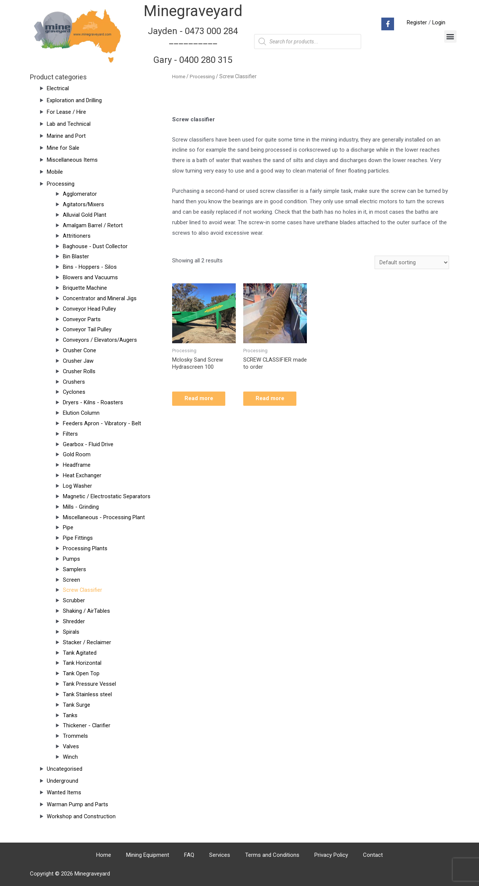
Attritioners (77, 235)
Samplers (74, 569)
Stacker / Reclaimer (87, 642)
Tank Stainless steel (87, 694)
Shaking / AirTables (86, 611)
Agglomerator (80, 194)
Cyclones (74, 392)
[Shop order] (412, 263)
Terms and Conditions (272, 855)
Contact (373, 855)
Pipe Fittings (78, 538)
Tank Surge (76, 704)
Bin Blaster (76, 256)
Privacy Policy (331, 855)
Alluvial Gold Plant (84, 214)
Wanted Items (64, 792)
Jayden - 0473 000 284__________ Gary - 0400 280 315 (193, 45)
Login (438, 22)
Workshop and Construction (81, 816)
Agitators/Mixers (83, 204)
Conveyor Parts (82, 319)
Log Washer (77, 485)
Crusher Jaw (78, 360)
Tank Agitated (80, 652)
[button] (450, 36)
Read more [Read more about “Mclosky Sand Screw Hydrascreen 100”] (201, 399)
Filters (70, 433)
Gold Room (77, 454)
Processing (60, 183)
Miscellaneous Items (72, 159)
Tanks (70, 715)
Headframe (77, 465)
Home (179, 76)
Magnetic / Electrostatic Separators (106, 496)
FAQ (189, 855)
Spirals (71, 631)
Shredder (74, 621)
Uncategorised (64, 768)
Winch (70, 756)
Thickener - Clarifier (87, 725)
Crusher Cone (80, 350)
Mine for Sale (63, 147)
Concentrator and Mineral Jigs (100, 298)
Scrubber (74, 600)
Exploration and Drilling (74, 100)
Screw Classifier (83, 590)
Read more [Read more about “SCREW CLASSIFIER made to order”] (272, 399)
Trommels (75, 736)
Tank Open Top (81, 673)
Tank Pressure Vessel (89, 684)
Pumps (71, 558)
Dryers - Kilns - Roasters (93, 402)
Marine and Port (66, 136)
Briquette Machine (85, 287)
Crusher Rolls (79, 371)
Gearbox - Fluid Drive (88, 444)
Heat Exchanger (82, 475)
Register (416, 22)
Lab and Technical (69, 124)
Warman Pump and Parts (77, 804)
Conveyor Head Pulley (89, 308)
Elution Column (81, 412)
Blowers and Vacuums (90, 277)
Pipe (68, 527)
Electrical (58, 88)
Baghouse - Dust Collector (95, 246)
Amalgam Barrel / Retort (93, 225)
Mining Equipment (147, 855)
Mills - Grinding (81, 506)
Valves (71, 746)
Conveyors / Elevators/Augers (100, 340)
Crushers (74, 381)
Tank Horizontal (82, 663)
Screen (71, 579)
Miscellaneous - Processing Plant (104, 517)
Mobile (55, 171)
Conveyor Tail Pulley (87, 329)
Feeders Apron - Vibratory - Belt (102, 423)
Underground (62, 780)
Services (219, 855)
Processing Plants (85, 548)
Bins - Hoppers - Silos (90, 267)
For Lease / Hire (66, 112)
